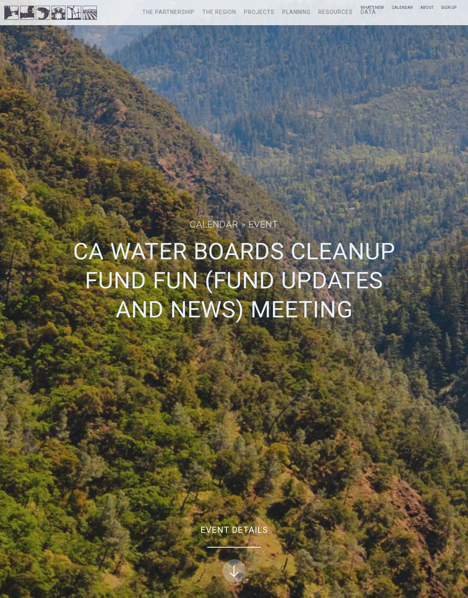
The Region (219, 12)
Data (368, 12)
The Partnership (168, 12)
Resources (335, 12)
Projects (259, 12)
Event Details (234, 554)
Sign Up (448, 7)
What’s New (372, 7)
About (426, 7)
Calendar (402, 7)
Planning (296, 12)
